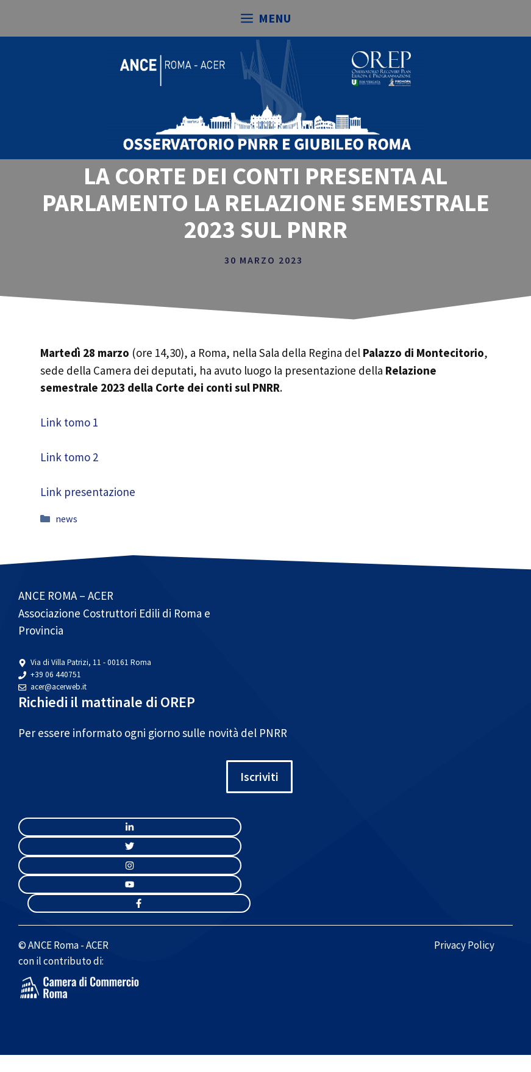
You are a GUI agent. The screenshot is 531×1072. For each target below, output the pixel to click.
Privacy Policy (464, 945)
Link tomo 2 (69, 457)
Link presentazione (87, 491)
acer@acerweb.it (58, 687)
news (66, 519)
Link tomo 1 (69, 422)
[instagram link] (129, 827)
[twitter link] (129, 845)
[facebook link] (139, 903)
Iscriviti (259, 776)
